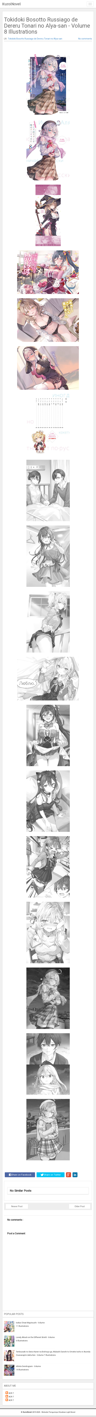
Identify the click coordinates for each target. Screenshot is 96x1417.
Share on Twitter (51, 1174)
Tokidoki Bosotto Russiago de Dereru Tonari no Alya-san (35, 38)
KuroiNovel (11, 4)
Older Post (80, 1206)
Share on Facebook (20, 1174)
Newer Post (17, 1206)
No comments (85, 38)
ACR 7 (11, 1393)
